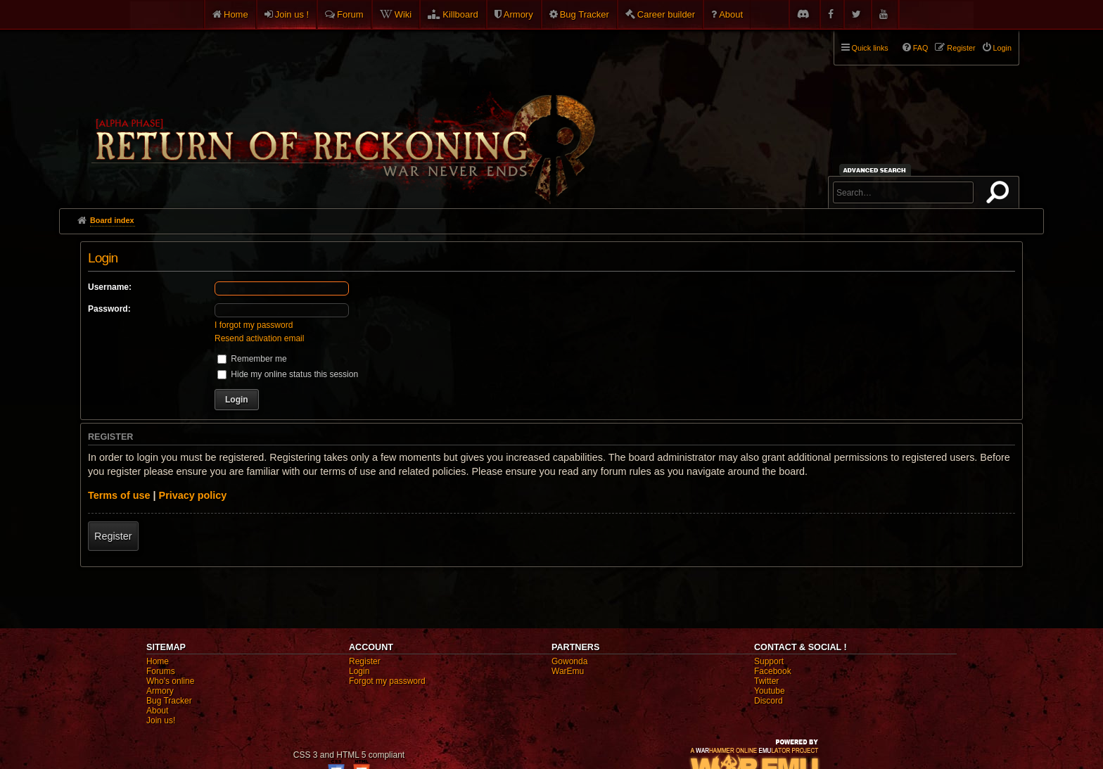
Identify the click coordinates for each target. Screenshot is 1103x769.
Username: (110, 287)
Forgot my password (387, 681)
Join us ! (292, 14)
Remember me (252, 359)
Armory (518, 14)
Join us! (160, 720)
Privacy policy (193, 495)
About (731, 14)
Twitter (766, 681)
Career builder (666, 14)
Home (236, 14)
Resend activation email (259, 338)
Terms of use (119, 495)
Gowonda (569, 661)
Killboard (460, 14)
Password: (109, 309)
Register (113, 536)
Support (769, 661)
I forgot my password (254, 325)
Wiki (403, 14)
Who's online (170, 681)
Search (1000, 195)
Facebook (772, 671)
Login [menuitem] (1002, 48)
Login (359, 671)
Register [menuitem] (961, 48)
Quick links (870, 48)
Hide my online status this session (287, 374)
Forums (160, 671)
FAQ (921, 48)
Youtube (769, 691)
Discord (768, 701)
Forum (350, 14)
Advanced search (876, 170)
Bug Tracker (584, 14)
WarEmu (568, 671)
